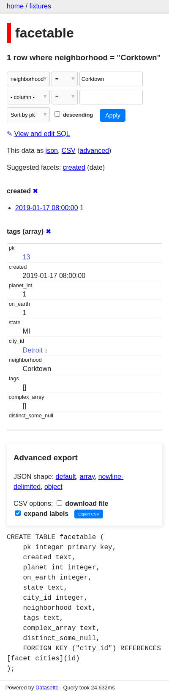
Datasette (47, 687)
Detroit (33, 350)
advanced (94, 150)
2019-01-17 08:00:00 (46, 207)
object (53, 486)
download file (83, 503)
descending (74, 115)
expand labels (41, 513)
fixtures (40, 6)
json (52, 150)
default (66, 476)
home (15, 6)
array (87, 476)
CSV (69, 150)
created (74, 167)
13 (26, 257)
